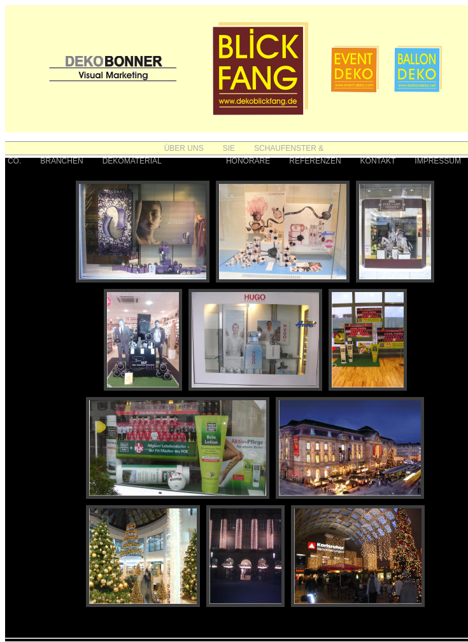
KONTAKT (378, 161)
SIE (229, 148)
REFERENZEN (315, 161)
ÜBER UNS (184, 148)
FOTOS (194, 161)
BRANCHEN (61, 161)
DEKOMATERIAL (132, 161)
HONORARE (248, 161)
